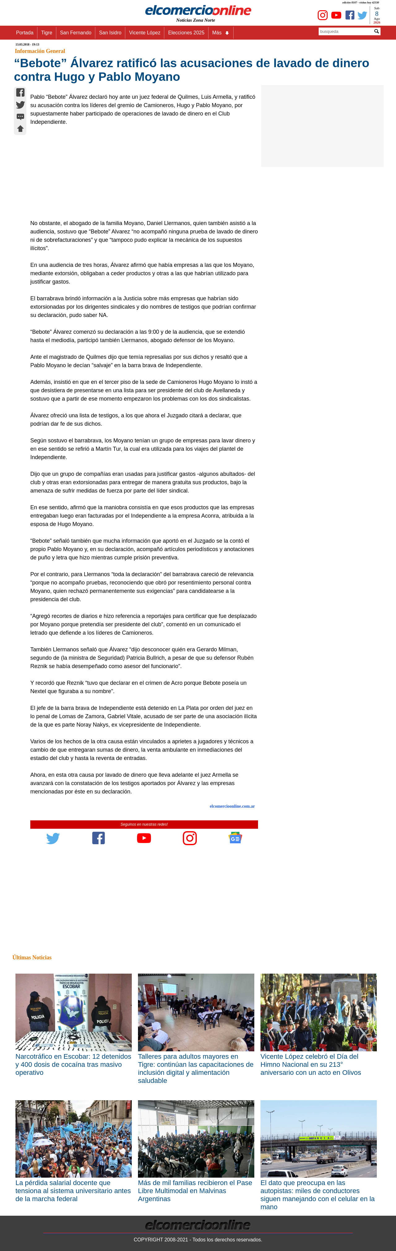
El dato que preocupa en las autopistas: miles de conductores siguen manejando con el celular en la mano (317, 1195)
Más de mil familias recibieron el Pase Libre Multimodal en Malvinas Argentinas (195, 1191)
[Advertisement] (140, 172)
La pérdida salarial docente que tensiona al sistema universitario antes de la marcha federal (73, 1191)
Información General (40, 51)
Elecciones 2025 (186, 32)
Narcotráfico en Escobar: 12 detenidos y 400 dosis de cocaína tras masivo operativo (73, 1064)
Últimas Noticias (31, 957)
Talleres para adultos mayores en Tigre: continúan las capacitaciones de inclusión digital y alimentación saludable (195, 1068)
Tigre (46, 32)
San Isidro (110, 32)
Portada (24, 32)
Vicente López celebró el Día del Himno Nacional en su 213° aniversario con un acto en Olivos (310, 1064)
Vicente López (144, 32)
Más (221, 33)
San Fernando (75, 32)
